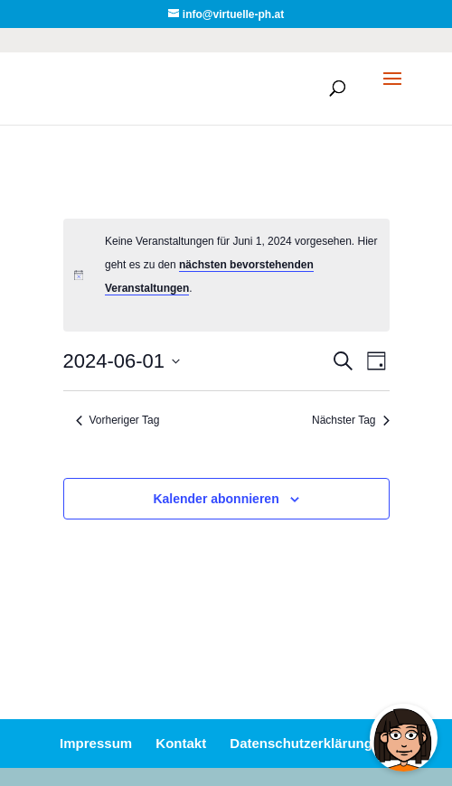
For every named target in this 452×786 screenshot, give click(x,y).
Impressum (96, 743)
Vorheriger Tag (118, 420)
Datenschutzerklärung (301, 743)
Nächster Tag (350, 420)
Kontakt (180, 743)
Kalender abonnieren (215, 498)
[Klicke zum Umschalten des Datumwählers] (122, 361)
